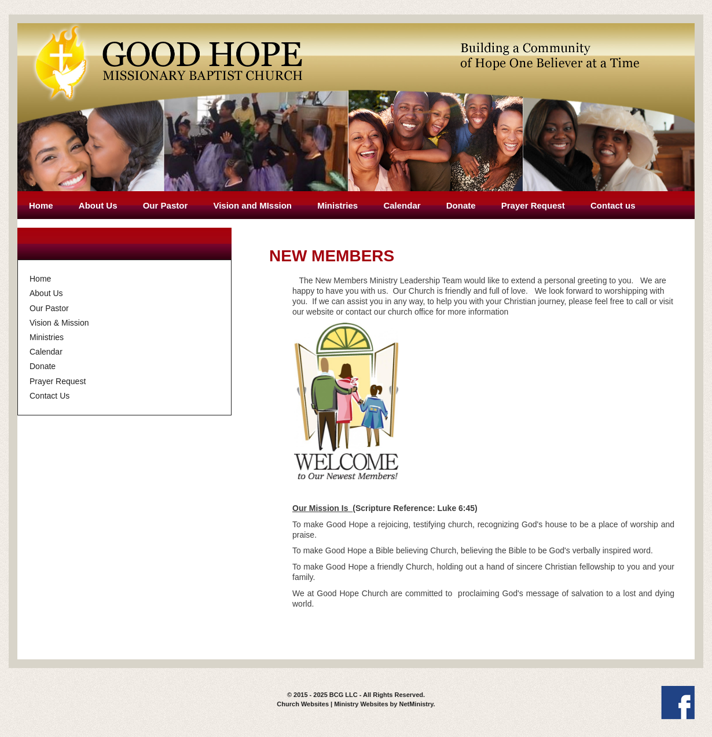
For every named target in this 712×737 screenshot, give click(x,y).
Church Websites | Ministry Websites (333, 703)
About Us (98, 205)
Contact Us (49, 395)
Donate (461, 205)
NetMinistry (416, 703)
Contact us (613, 205)
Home (41, 205)
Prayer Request (533, 205)
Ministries (337, 205)
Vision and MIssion (252, 205)
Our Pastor (165, 205)
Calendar (401, 205)
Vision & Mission (59, 322)
